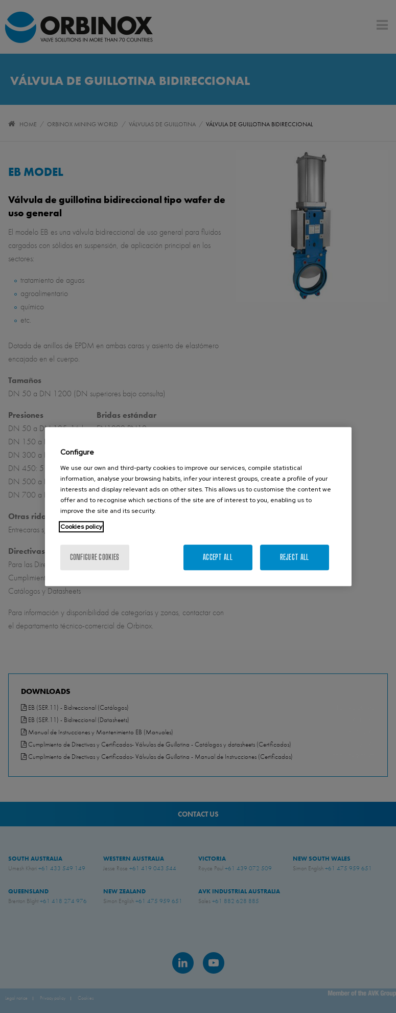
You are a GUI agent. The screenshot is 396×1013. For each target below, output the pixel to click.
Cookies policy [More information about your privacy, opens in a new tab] (81, 527)
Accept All (217, 557)
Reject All (294, 557)
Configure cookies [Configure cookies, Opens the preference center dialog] (95, 557)
